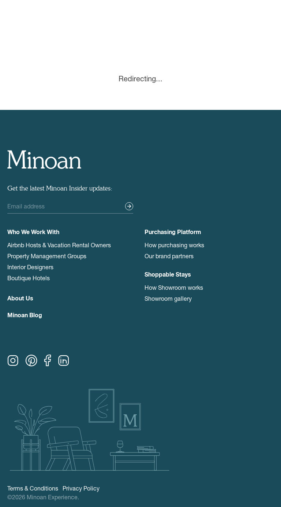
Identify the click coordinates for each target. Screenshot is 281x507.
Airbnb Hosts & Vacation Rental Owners (59, 244)
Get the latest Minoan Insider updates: (59, 188)
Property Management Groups (46, 255)
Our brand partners (169, 255)
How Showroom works (174, 287)
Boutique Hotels (28, 277)
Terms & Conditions (32, 488)
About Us (20, 299)
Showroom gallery (168, 298)
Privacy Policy (81, 488)
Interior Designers (30, 266)
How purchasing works (174, 244)
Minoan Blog (24, 316)
